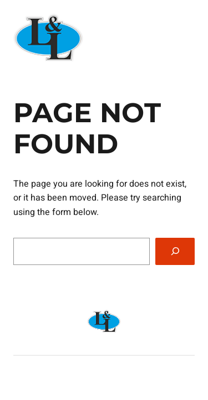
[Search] (175, 251)
